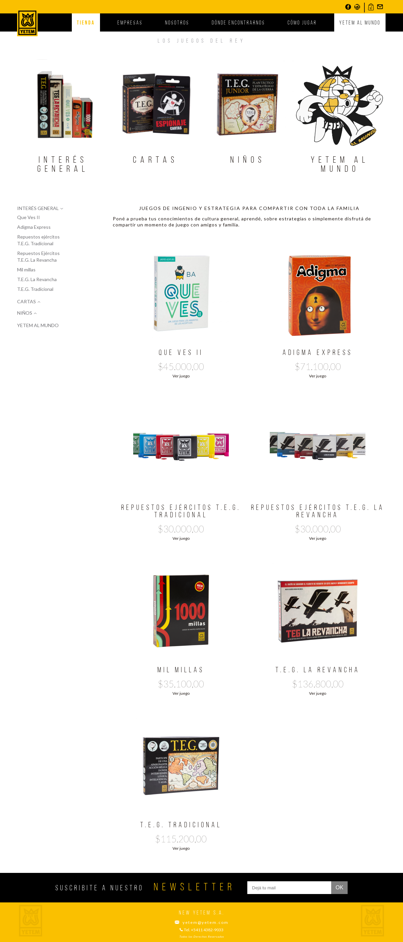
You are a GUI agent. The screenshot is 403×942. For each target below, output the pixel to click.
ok (339, 887)
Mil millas (26, 269)
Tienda (86, 23)
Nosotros (177, 23)
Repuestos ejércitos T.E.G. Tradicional (38, 240)
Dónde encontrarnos (238, 23)
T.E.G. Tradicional (35, 289)
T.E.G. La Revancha (37, 279)
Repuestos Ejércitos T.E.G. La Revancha (38, 256)
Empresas (130, 23)
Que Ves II (28, 217)
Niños (247, 160)
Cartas (155, 160)
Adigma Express (34, 227)
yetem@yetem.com (206, 923)
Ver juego (181, 375)
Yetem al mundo (360, 23)
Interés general (63, 165)
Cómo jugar (302, 23)
